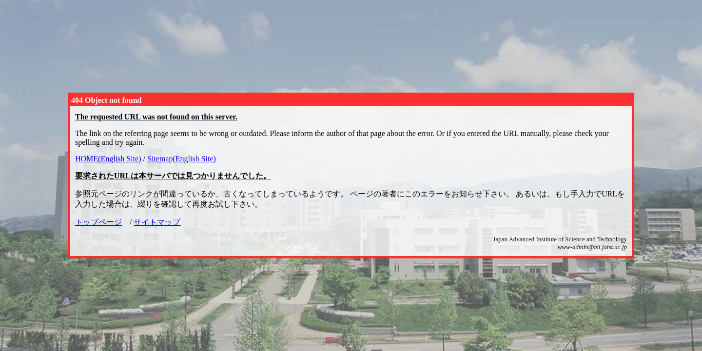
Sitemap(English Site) (181, 159)
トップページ (98, 222)
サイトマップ (157, 222)
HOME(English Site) (108, 159)
